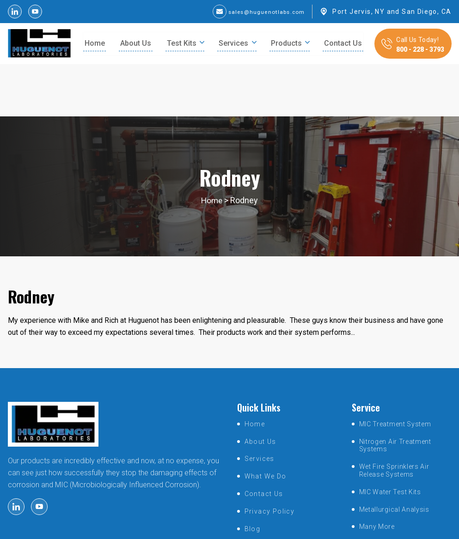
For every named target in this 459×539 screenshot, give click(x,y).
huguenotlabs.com (218, 527)
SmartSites (304, 527)
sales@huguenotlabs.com (259, 11)
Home (212, 148)
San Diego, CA (426, 11)
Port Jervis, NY (358, 11)
